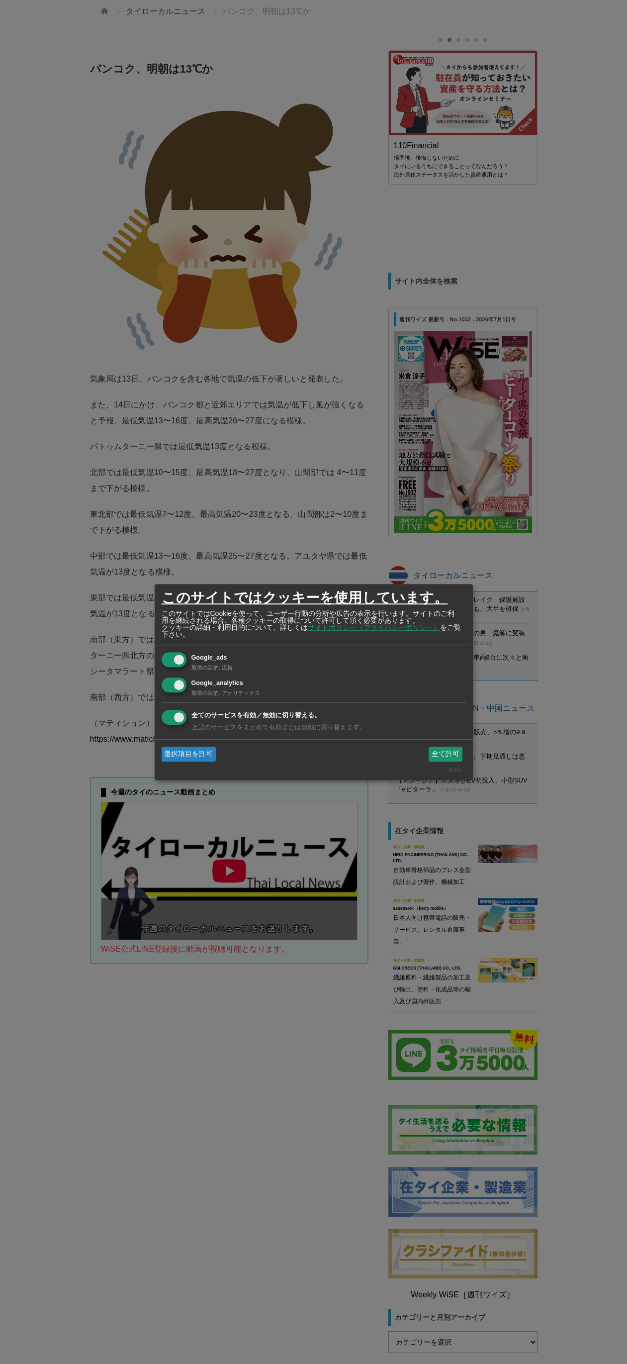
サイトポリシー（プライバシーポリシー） (374, 627)
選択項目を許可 (188, 754)
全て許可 (445, 754)
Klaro (454, 770)
